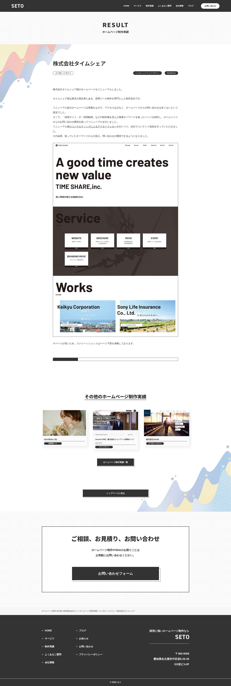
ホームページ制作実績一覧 (115, 462)
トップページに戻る (115, 496)
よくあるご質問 (164, 6)
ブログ (191, 6)
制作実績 (150, 6)
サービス (137, 6)
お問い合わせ (86, 646)
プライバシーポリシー (91, 654)
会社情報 (179, 6)
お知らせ (83, 638)
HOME (126, 6)
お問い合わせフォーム (115, 573)
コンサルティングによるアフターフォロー (94, 126)
